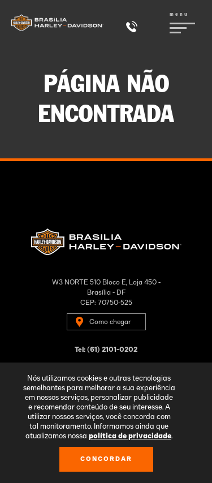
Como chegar (110, 321)
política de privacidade (130, 436)
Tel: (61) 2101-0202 (106, 349)
